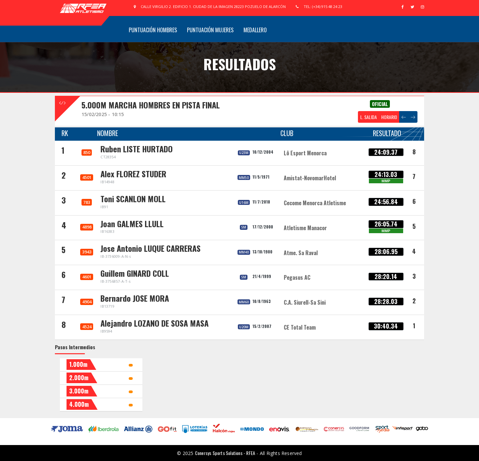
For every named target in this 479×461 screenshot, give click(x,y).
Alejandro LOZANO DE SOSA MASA (154, 323)
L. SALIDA (368, 116)
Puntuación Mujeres (210, 30)
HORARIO (389, 116)
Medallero (255, 30)
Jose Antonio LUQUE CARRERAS (150, 248)
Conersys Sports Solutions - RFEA (225, 452)
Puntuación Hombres (153, 30)
